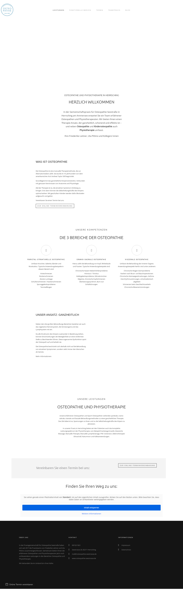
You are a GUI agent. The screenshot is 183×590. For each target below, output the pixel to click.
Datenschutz (126, 540)
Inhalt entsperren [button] (91, 498)
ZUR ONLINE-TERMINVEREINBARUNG (55, 206)
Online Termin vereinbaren (19, 584)
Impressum (125, 536)
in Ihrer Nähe (48, 554)
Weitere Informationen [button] (91, 504)
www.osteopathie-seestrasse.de (84, 549)
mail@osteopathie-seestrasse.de (84, 545)
